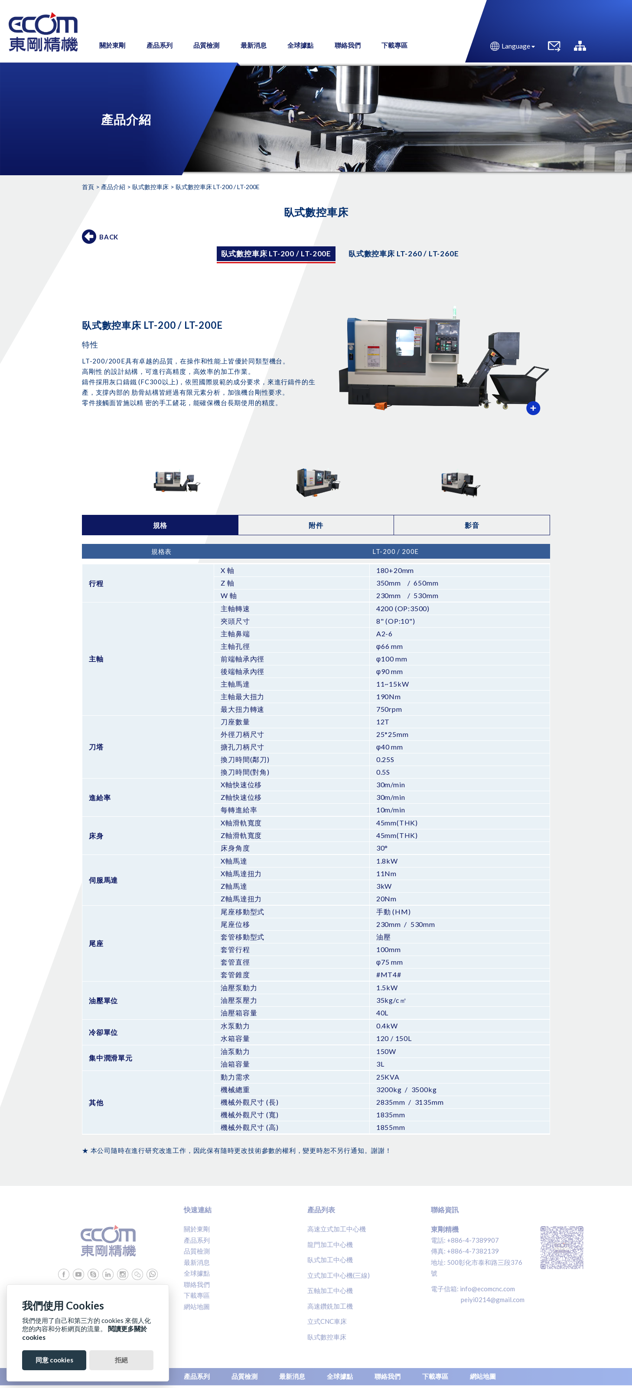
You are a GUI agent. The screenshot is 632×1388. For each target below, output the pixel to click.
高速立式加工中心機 (336, 1229)
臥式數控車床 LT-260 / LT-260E (404, 253)
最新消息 (197, 1262)
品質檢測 (197, 1251)
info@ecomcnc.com (487, 1289)
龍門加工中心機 (330, 1244)
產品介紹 (113, 186)
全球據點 (197, 1273)
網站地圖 (197, 1306)
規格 (160, 525)
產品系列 (197, 1240)
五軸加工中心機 (330, 1290)
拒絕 (121, 1360)
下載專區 (197, 1295)
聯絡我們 (197, 1284)
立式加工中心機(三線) (338, 1275)
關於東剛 (197, 1229)
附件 (316, 525)
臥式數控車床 (150, 186)
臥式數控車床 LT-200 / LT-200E (276, 253)
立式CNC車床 (327, 1321)
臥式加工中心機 (330, 1260)
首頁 (88, 186)
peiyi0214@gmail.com (492, 1299)
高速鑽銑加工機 (330, 1306)
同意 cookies (54, 1360)
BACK (108, 237)
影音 (472, 525)
